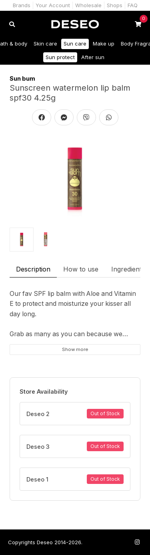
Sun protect (60, 57)
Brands (21, 5)
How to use (80, 269)
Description (33, 269)
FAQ (133, 5)
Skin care (45, 43)
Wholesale (88, 5)
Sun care (75, 43)
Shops (114, 5)
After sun (92, 57)
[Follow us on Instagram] (137, 542)
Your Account (53, 5)
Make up (103, 43)
